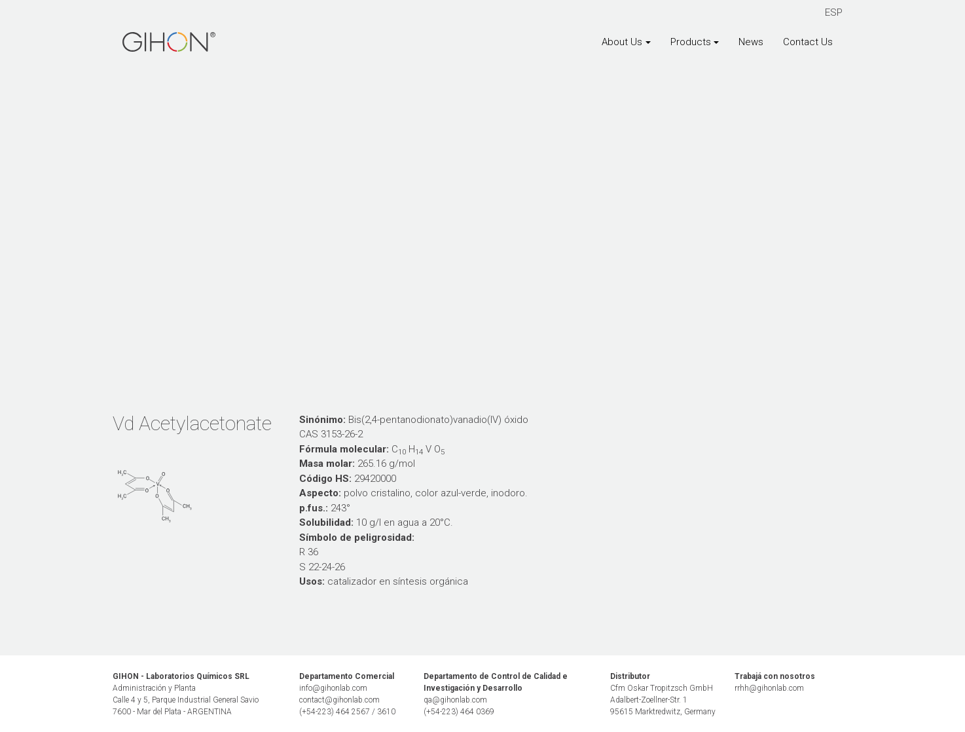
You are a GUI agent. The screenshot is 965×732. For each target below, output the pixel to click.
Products (690, 42)
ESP (834, 12)
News (750, 42)
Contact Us (808, 42)
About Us (622, 42)
